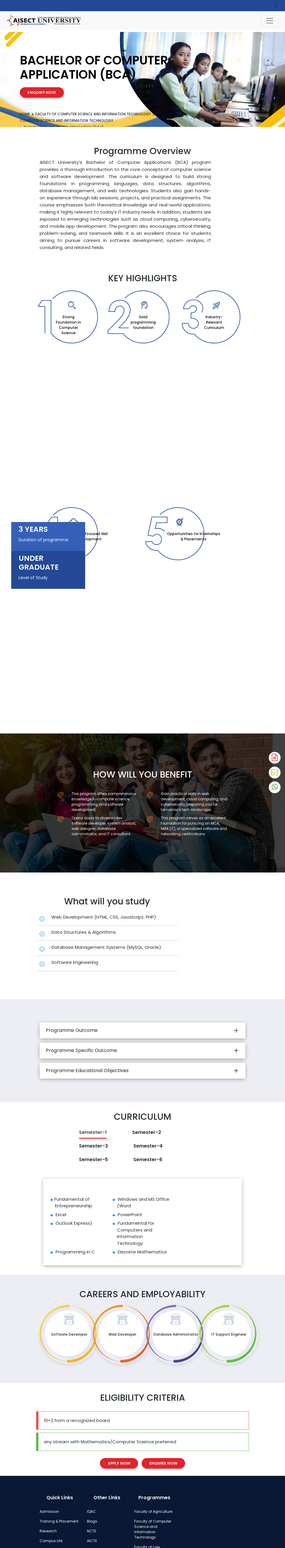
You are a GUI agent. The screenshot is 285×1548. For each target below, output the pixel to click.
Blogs (92, 1521)
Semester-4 (148, 1146)
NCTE (91, 1531)
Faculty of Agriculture (153, 1511)
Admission (49, 1511)
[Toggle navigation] (269, 21)
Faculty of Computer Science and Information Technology (93, 114)
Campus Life (51, 1540)
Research (48, 1531)
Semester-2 (146, 1132)
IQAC (91, 1511)
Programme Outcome (72, 1030)
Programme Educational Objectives (87, 1070)
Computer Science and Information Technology (66, 120)
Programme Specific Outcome (81, 1050)
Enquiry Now (41, 92)
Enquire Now (163, 1463)
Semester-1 (93, 1132)
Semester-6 (147, 1159)
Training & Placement (59, 1521)
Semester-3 (93, 1146)
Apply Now (119, 1463)
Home (25, 114)
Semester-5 (93, 1159)
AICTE (92, 1540)
